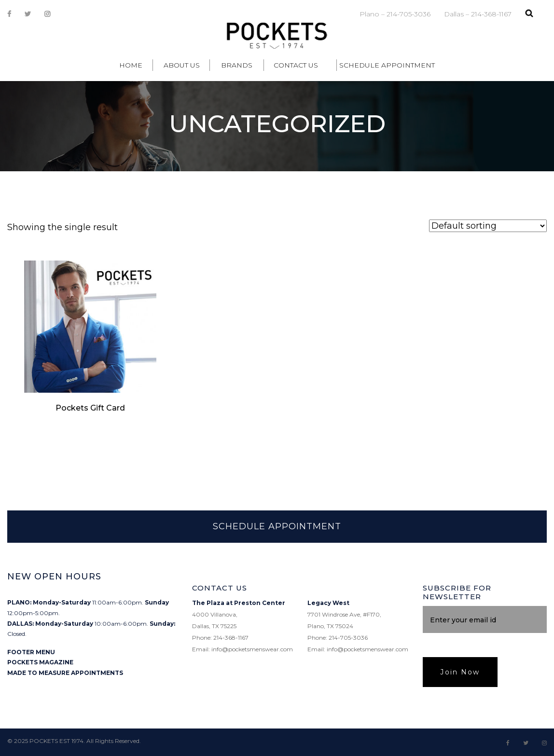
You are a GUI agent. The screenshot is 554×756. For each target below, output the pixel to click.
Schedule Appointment (387, 65)
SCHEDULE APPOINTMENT (277, 526)
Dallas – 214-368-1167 (478, 14)
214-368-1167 (231, 637)
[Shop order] (488, 226)
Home (130, 65)
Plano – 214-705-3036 (395, 14)
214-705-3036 (348, 637)
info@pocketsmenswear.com (252, 649)
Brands (236, 65)
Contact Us (296, 65)
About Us (182, 65)
